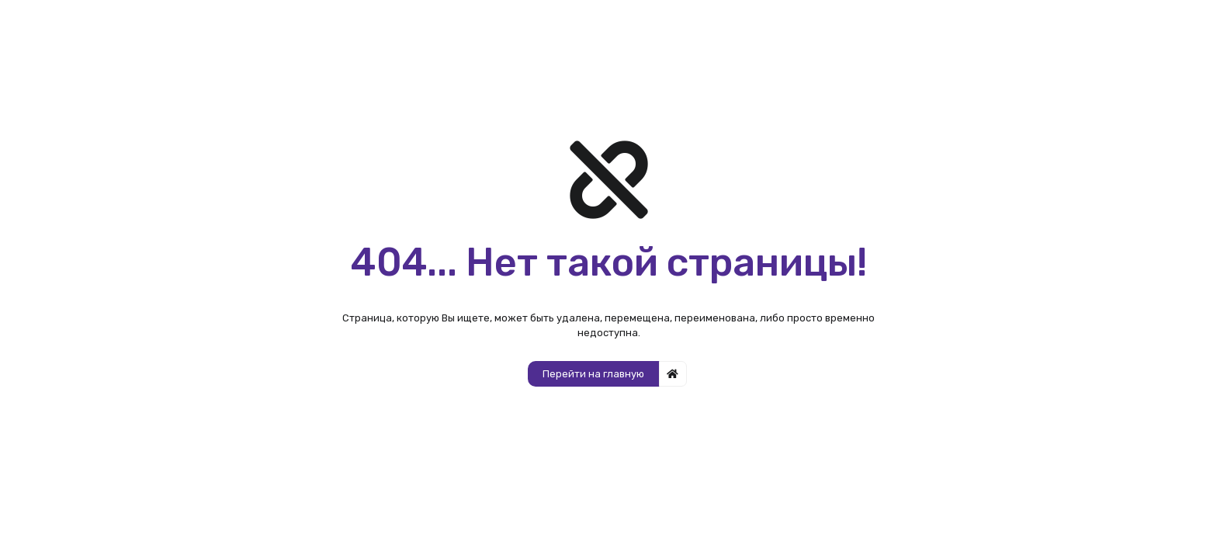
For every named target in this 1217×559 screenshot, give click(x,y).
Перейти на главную (593, 374)
